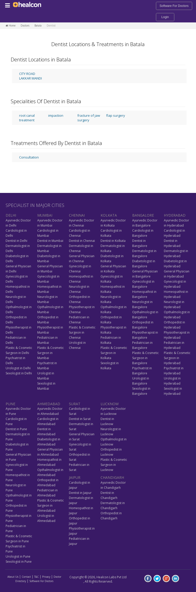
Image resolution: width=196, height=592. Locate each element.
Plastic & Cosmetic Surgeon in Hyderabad (177, 358)
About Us (12, 576)
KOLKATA (109, 215)
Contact (26, 576)
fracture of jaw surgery (88, 117)
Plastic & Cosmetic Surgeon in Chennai (82, 332)
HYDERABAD (175, 215)
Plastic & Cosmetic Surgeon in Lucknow (114, 464)
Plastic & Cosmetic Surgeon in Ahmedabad (50, 505)
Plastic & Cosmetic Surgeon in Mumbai (50, 353)
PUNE (10, 403)
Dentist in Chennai (82, 241)
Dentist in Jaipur (80, 493)
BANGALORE (143, 215)
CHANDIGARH (112, 477)
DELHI (11, 215)
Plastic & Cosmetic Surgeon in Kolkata (114, 353)
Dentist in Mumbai (50, 241)
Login (165, 17)
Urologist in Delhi (18, 368)
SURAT (74, 403)
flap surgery (115, 115)
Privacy (46, 576)
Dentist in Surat (80, 419)
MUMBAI (44, 215)
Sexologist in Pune (19, 561)
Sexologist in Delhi (19, 373)
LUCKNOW (110, 403)
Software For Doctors (174, 6)
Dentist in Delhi (16, 241)
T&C (36, 576)
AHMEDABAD (48, 403)
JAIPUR (74, 477)
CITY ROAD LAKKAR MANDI (30, 76)
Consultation (29, 157)
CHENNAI (77, 215)
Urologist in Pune (18, 556)
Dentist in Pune (16, 429)
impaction (55, 115)
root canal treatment (27, 117)
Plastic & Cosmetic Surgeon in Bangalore (145, 358)
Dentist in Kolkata (113, 241)
